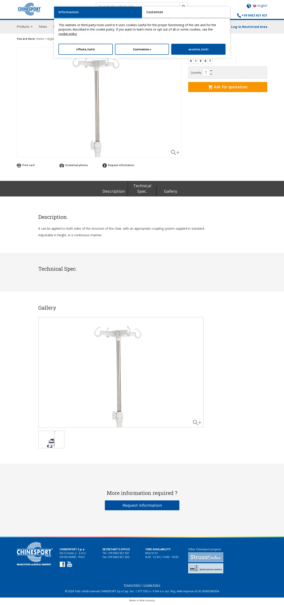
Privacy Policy (132, 587)
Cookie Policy (152, 587)
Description (113, 193)
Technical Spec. (142, 190)
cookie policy (67, 34)
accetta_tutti (198, 49)
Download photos (74, 167)
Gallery (170, 193)
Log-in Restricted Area (249, 29)
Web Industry (147, 602)
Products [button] (25, 28)
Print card (26, 167)
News (43, 28)
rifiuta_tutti (85, 49)
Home (40, 41)
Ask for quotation (228, 88)
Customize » (142, 49)
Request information (118, 167)
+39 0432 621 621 (254, 15)
